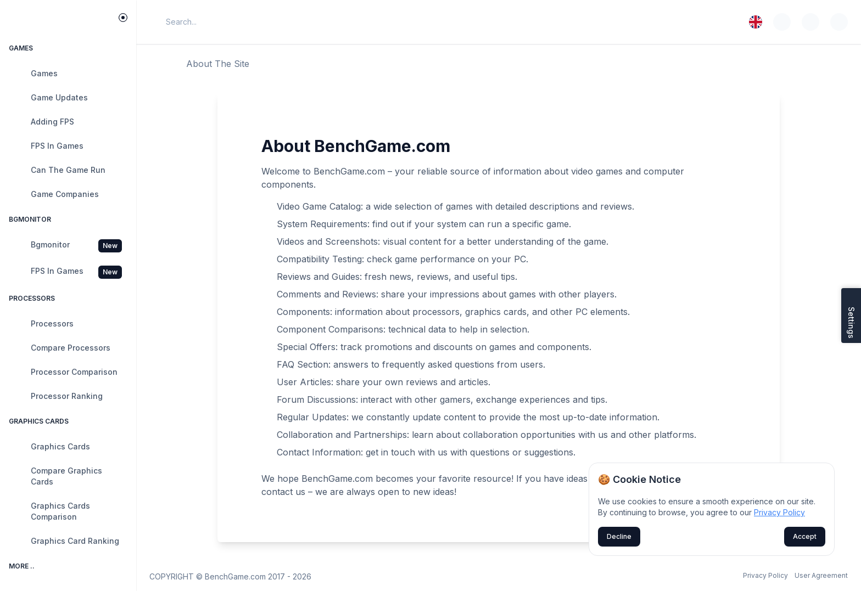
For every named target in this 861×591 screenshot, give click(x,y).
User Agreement (821, 575)
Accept (805, 536)
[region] (68, 317)
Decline (619, 536)
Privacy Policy (765, 575)
